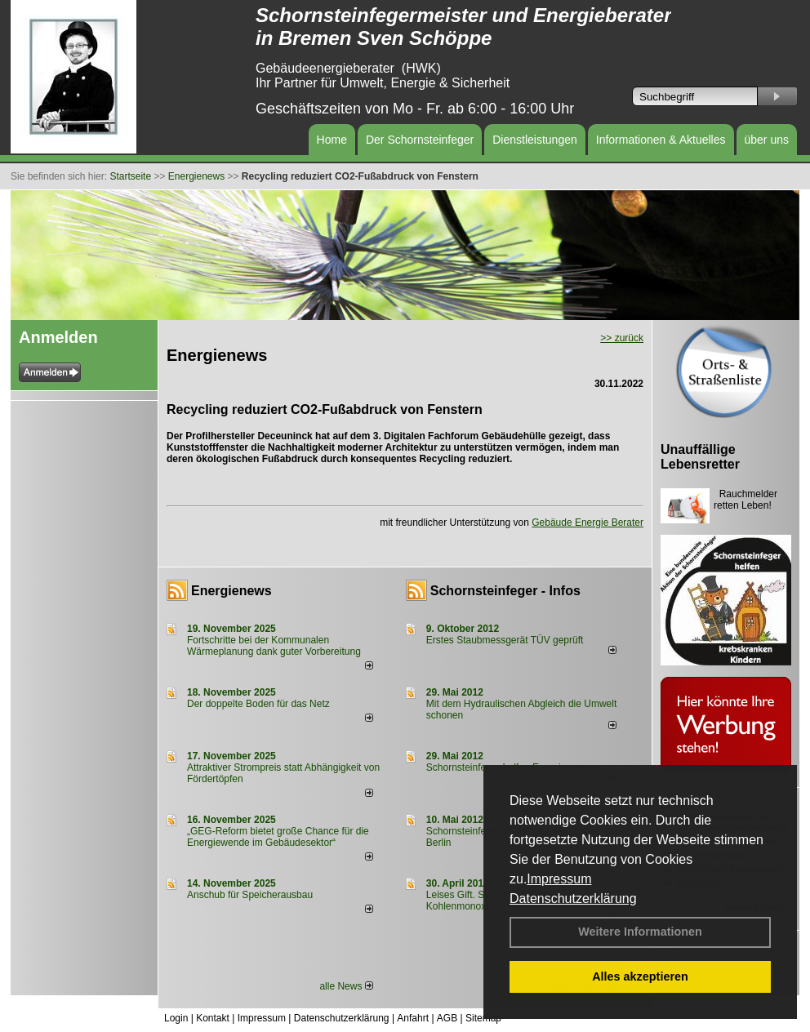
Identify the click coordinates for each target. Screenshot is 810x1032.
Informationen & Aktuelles (661, 139)
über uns (767, 139)
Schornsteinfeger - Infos (505, 591)
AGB (447, 1018)
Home (332, 139)
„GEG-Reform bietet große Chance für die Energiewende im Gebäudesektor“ (278, 836)
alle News (345, 986)
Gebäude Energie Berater (587, 522)
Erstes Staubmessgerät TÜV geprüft (505, 640)
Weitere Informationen (640, 931)
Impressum (559, 879)
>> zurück (621, 338)
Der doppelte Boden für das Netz (258, 704)
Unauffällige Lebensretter (700, 457)
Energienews (231, 591)
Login (176, 1018)
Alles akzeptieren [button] (640, 976)
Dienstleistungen (534, 139)
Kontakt (212, 1018)
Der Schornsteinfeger (420, 139)
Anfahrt (413, 1018)
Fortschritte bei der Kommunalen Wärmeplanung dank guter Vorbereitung (274, 645)
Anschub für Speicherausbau (250, 895)
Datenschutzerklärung (573, 898)
